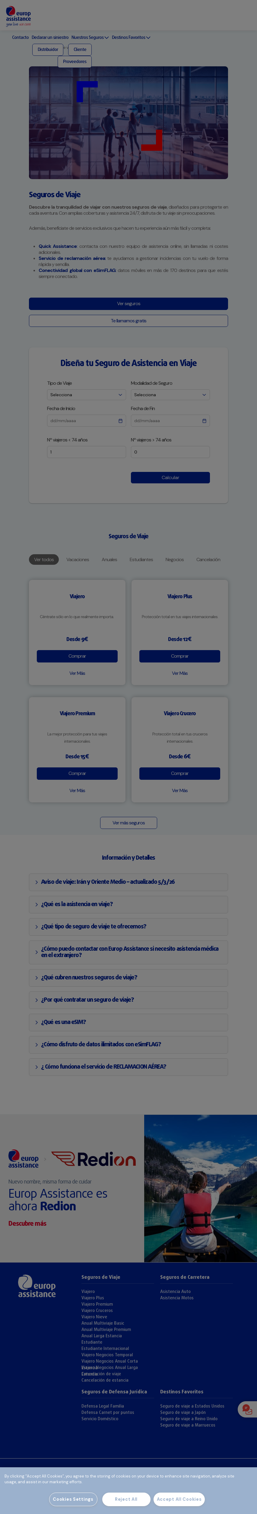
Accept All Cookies (179, 1499)
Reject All (126, 1499)
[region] (128, 1490)
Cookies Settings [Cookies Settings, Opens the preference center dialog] (73, 1499)
